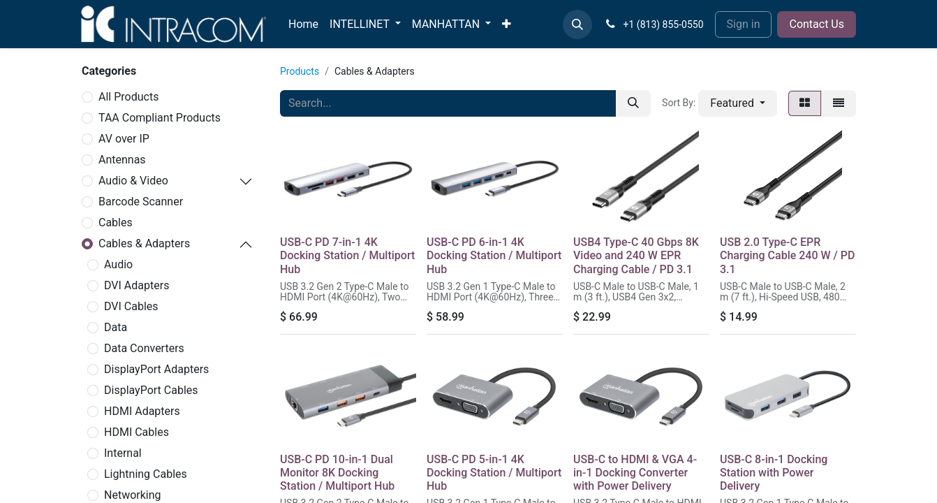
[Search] (633, 103)
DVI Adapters (136, 285)
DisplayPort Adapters (156, 369)
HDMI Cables (136, 432)
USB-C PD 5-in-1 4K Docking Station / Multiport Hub (494, 473)
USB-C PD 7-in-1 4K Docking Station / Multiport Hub (347, 255)
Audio (118, 264)
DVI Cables (131, 306)
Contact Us (816, 24)
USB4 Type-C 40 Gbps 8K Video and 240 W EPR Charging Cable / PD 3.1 (636, 255)
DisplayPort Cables (151, 390)
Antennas (122, 159)
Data (115, 327)
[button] (577, 24)
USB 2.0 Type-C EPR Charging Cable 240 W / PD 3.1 (787, 255)
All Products (128, 96)
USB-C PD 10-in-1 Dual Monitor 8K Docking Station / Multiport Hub (337, 473)
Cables (115, 222)
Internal (123, 453)
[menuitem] (303, 24)
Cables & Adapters (144, 243)
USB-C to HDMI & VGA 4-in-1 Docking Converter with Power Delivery (635, 473)
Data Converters (144, 348)
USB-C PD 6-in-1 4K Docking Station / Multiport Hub (494, 255)
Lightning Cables (145, 474)
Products (299, 71)
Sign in (743, 24)
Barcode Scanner (140, 201)
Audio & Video (133, 180)
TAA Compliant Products (159, 117)
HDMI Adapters (142, 411)
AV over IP (123, 138)
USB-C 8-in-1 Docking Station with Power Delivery (773, 473)
